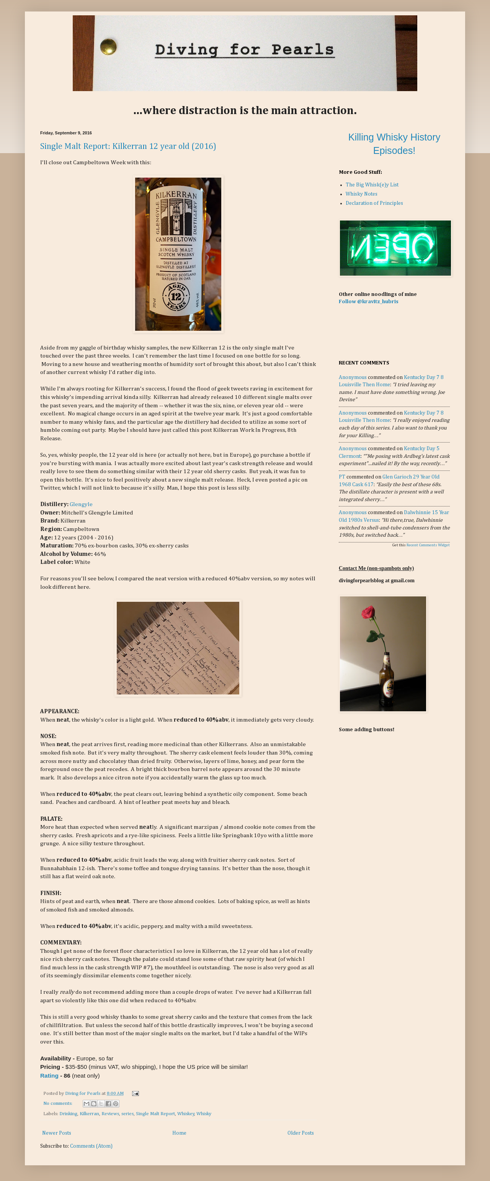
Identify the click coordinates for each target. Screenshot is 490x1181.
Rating (49, 1075)
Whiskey (185, 1113)
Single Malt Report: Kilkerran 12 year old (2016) (128, 146)
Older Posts (300, 1133)
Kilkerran (89, 1113)
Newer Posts (56, 1133)
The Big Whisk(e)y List (372, 185)
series (127, 1113)
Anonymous (353, 377)
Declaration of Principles (374, 203)
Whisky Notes (361, 194)
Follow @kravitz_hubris (369, 301)
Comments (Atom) (91, 1146)
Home (179, 1133)
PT (342, 477)
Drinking (68, 1113)
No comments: (58, 1103)
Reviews (110, 1113)
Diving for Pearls (83, 1093)
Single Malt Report (155, 1113)
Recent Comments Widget (428, 545)
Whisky (203, 1113)
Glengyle (81, 504)
